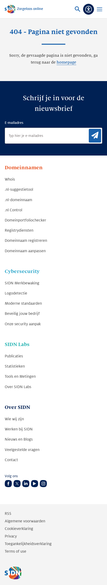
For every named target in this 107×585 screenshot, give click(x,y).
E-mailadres (14, 123)
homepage (66, 62)
